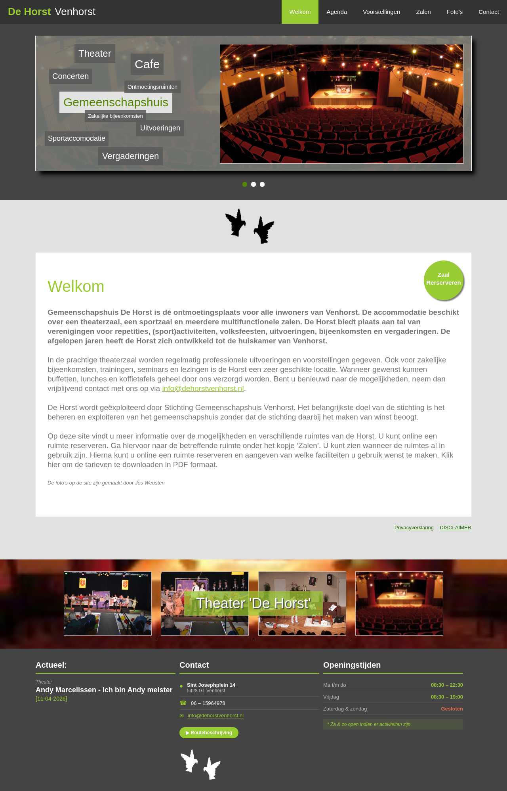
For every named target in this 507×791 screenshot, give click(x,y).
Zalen (423, 11)
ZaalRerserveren (443, 278)
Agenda (336, 11)
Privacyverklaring (414, 528)
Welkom (300, 11)
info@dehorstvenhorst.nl (203, 388)
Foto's (455, 11)
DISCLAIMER (455, 528)
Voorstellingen (381, 11)
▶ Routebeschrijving (209, 732)
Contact (488, 11)
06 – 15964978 (208, 703)
